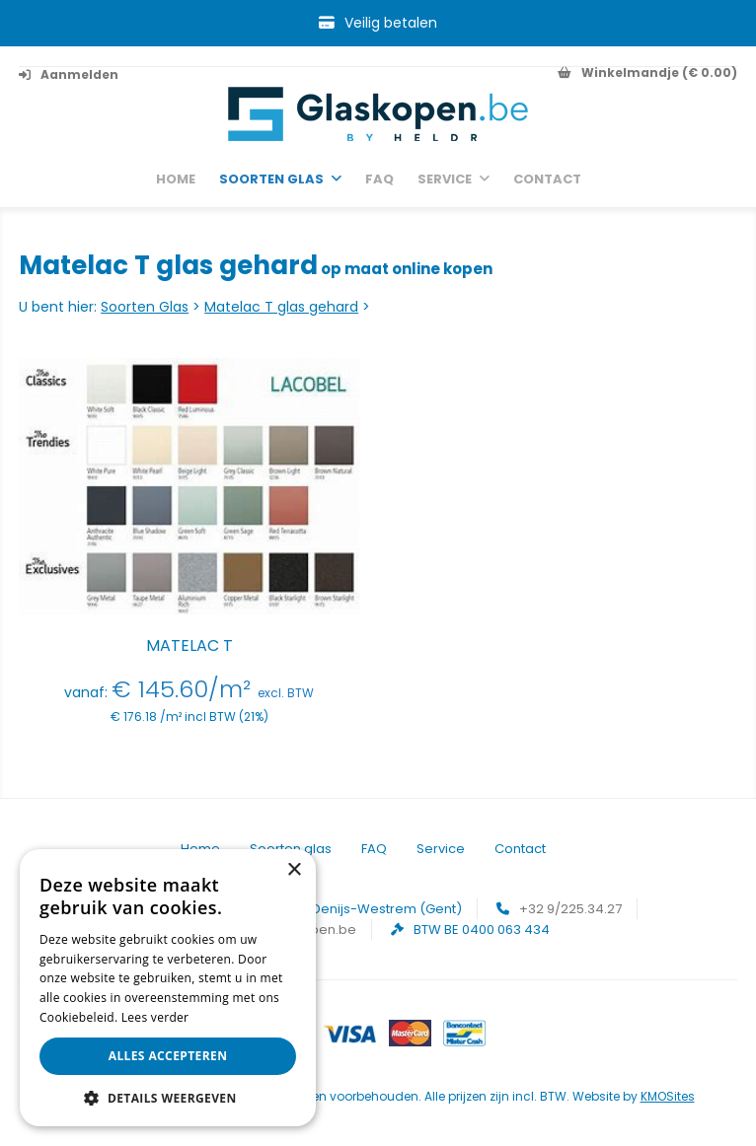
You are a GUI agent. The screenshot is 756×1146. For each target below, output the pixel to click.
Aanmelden (68, 74)
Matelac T (189, 645)
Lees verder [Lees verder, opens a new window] (155, 1017)
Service (444, 179)
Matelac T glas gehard (281, 307)
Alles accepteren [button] (168, 1055)
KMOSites (668, 1096)
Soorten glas (271, 179)
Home (175, 179)
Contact (547, 179)
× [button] (293, 870)
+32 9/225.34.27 (570, 908)
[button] (167, 1097)
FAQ (379, 179)
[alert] (168, 987)
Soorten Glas (145, 307)
